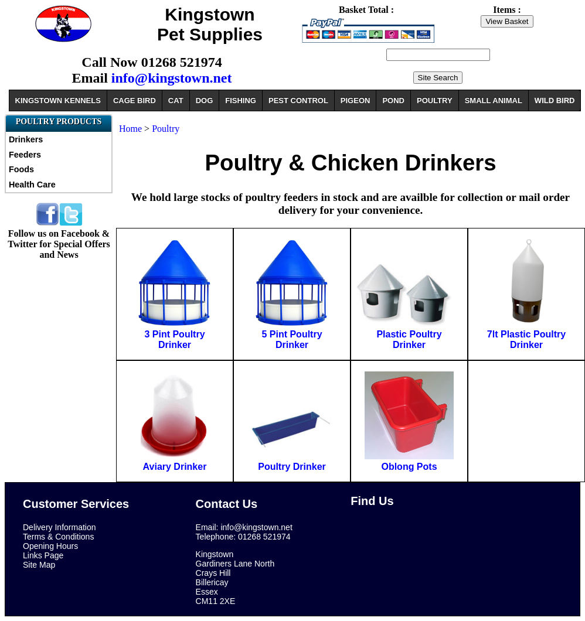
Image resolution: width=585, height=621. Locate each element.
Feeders (25, 154)
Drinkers (26, 139)
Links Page (43, 555)
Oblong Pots (409, 467)
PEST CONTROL (298, 100)
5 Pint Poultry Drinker (291, 339)
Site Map (39, 564)
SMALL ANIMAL (493, 100)
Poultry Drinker (292, 467)
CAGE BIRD (134, 100)
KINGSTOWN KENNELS (58, 100)
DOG (204, 100)
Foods (21, 169)
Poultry (165, 129)
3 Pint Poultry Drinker (174, 339)
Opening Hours (50, 546)
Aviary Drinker (175, 467)
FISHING (240, 100)
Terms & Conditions (58, 536)
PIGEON (355, 100)
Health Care (32, 184)
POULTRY (435, 100)
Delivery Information (59, 527)
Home (130, 129)
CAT (175, 100)
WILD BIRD (555, 100)
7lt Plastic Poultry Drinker (526, 339)
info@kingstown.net (171, 78)
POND (393, 100)
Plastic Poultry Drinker (408, 339)
